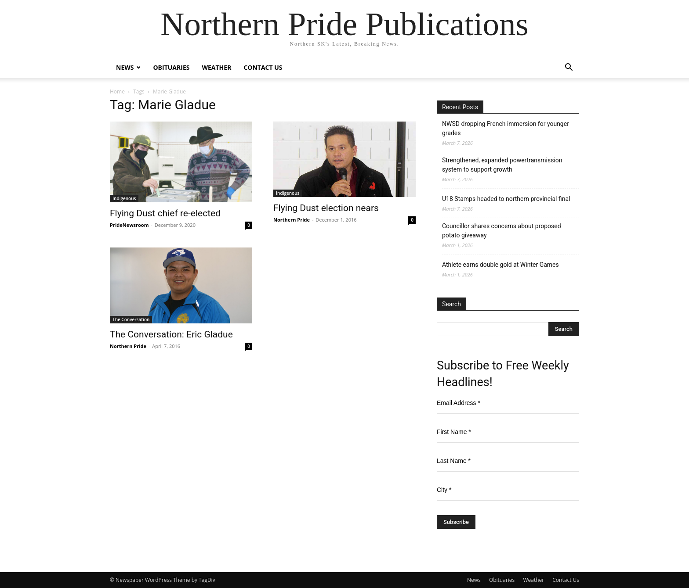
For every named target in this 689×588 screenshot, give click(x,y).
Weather (216, 67)
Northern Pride (291, 219)
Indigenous (124, 198)
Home (117, 91)
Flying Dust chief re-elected (165, 213)
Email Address (458, 402)
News (125, 67)
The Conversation (130, 319)
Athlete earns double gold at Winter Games (500, 264)
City (444, 489)
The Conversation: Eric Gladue (171, 334)
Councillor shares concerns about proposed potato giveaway (501, 230)
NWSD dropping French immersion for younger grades (505, 128)
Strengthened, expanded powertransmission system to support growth (502, 165)
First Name (454, 431)
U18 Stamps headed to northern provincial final (506, 198)
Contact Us (262, 67)
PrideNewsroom (129, 225)
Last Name (454, 460)
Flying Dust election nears (326, 208)
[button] (568, 68)
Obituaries (171, 67)
